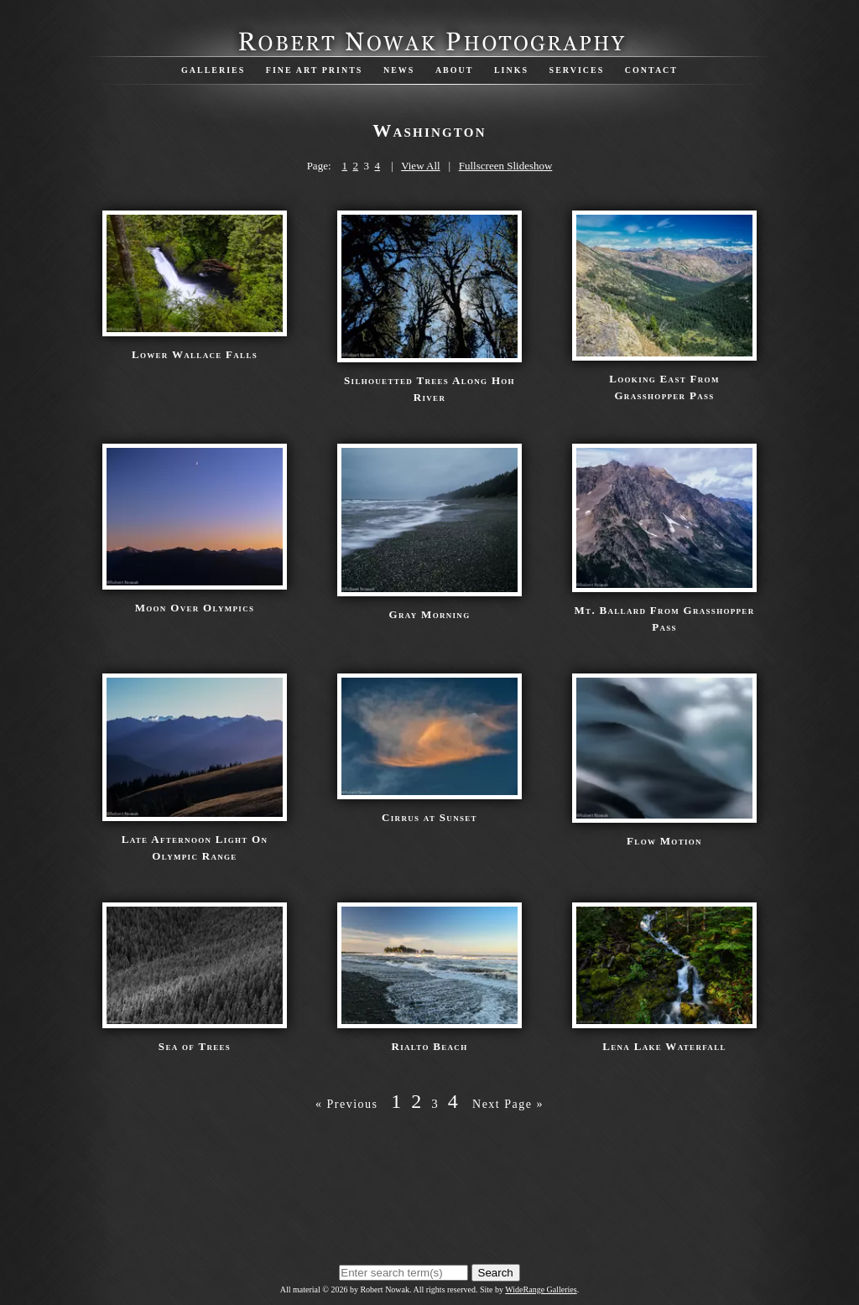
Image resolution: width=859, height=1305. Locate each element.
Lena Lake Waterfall (664, 1046)
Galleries (213, 70)
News (398, 70)
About (454, 70)
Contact (651, 70)
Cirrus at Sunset (429, 817)
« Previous (346, 1104)
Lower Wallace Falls (195, 354)
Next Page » (508, 1104)
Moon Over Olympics (195, 607)
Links (511, 70)
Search (495, 1272)
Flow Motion (664, 840)
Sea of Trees (195, 1046)
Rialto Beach (430, 1046)
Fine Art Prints (314, 70)
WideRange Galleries (540, 1289)
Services (577, 70)
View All (420, 165)
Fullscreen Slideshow (506, 165)
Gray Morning (430, 614)
